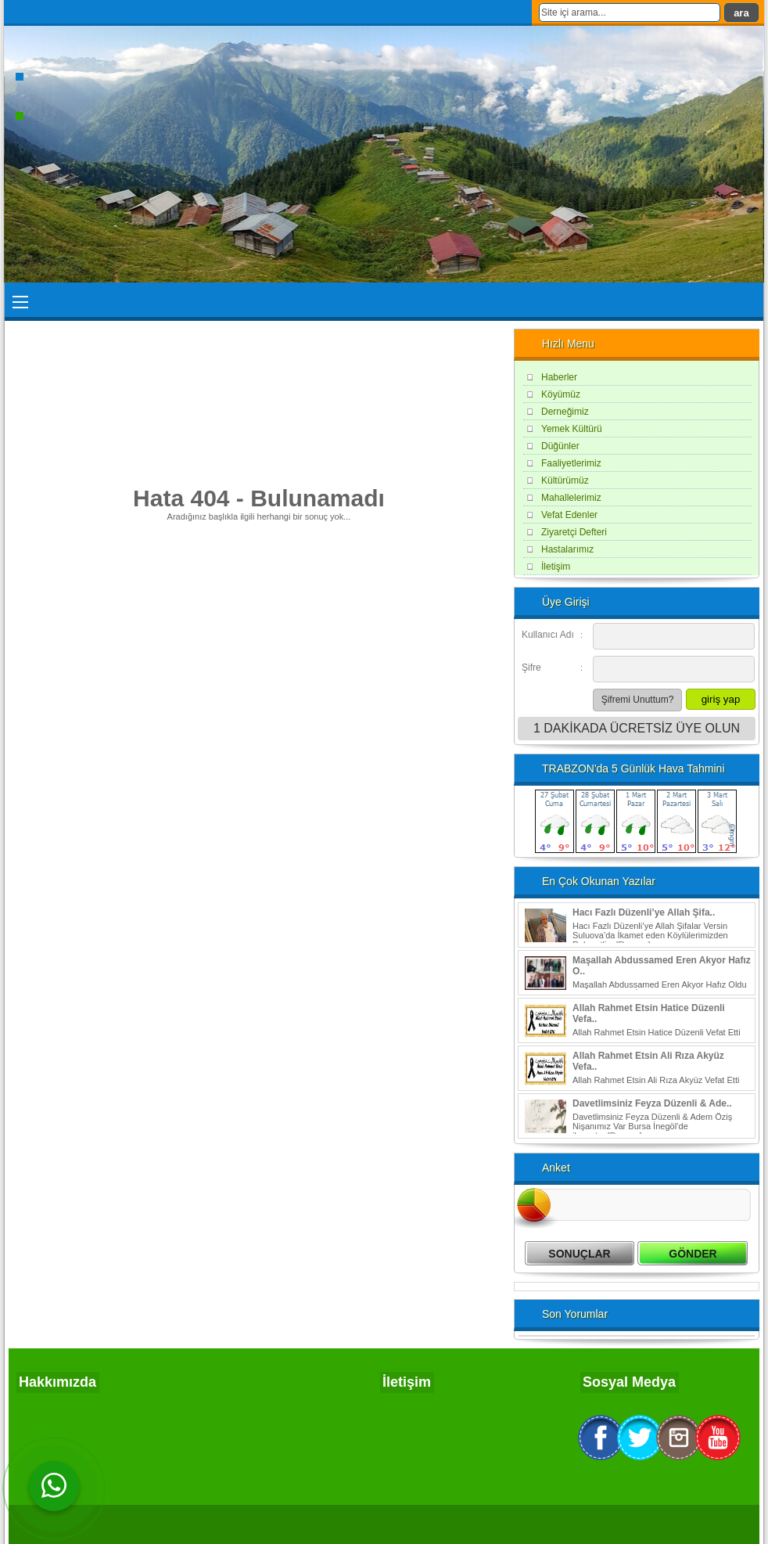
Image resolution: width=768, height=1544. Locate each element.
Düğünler (560, 446)
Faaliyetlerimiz (571, 463)
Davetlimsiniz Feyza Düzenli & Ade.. (652, 1103)
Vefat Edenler (569, 514)
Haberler (559, 377)
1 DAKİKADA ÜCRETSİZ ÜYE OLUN (636, 728)
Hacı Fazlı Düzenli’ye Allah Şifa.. (643, 912)
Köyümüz (560, 394)
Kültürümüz (565, 480)
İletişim (555, 566)
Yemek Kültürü (571, 428)
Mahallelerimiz (571, 497)
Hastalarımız (567, 549)
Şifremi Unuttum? (637, 699)
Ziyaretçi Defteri (574, 532)
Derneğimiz (565, 411)
